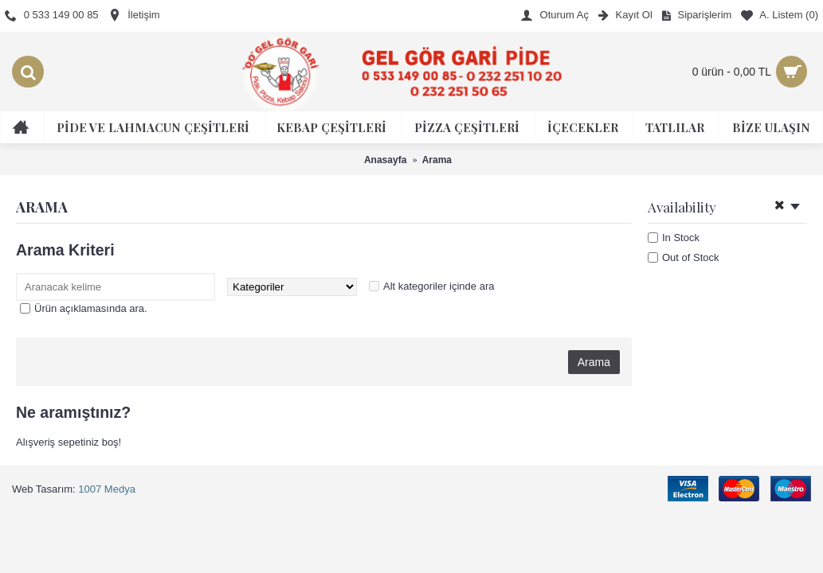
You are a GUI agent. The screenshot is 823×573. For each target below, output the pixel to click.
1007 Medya (106, 489)
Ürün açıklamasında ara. (90, 308)
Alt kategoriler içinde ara (438, 286)
